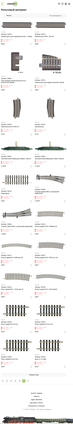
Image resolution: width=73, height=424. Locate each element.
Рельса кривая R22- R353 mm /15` (46, 257)
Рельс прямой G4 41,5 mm (44, 324)
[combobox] (56, 15)
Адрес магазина (36, 399)
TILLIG (3, 32)
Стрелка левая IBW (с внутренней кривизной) (16, 226)
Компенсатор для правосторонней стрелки (49, 82)
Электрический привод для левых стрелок (49, 158)
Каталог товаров (36, 393)
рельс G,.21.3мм (40, 359)
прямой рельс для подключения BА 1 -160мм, (16, 36)
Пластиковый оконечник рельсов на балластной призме (13, 81)
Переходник (5, 193)
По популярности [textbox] (55, 16)
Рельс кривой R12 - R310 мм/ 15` (12, 289)
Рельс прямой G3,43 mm (9, 359)
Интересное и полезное (36, 406)
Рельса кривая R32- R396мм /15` (46, 226)
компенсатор (39, 126)
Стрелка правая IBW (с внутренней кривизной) (47, 192)
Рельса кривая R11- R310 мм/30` (46, 289)
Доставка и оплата (36, 403)
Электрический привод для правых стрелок (16, 158)
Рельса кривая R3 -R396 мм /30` (12, 257)
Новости (36, 396)
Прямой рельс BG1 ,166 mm (44, 36)
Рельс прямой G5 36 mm (9, 324)
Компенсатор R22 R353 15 (10, 126)
